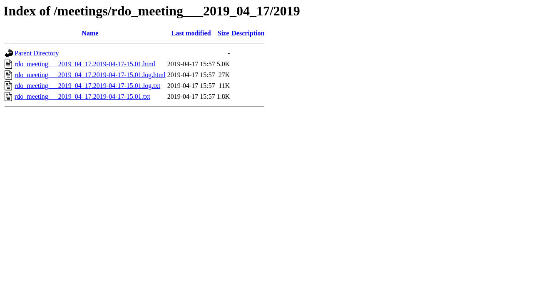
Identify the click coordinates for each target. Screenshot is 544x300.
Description (247, 33)
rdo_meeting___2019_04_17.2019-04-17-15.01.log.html (90, 74)
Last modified (191, 33)
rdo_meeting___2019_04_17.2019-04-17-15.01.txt (82, 96)
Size (223, 33)
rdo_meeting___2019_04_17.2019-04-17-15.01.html (85, 64)
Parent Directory (37, 53)
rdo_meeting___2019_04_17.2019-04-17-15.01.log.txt (87, 85)
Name (90, 33)
